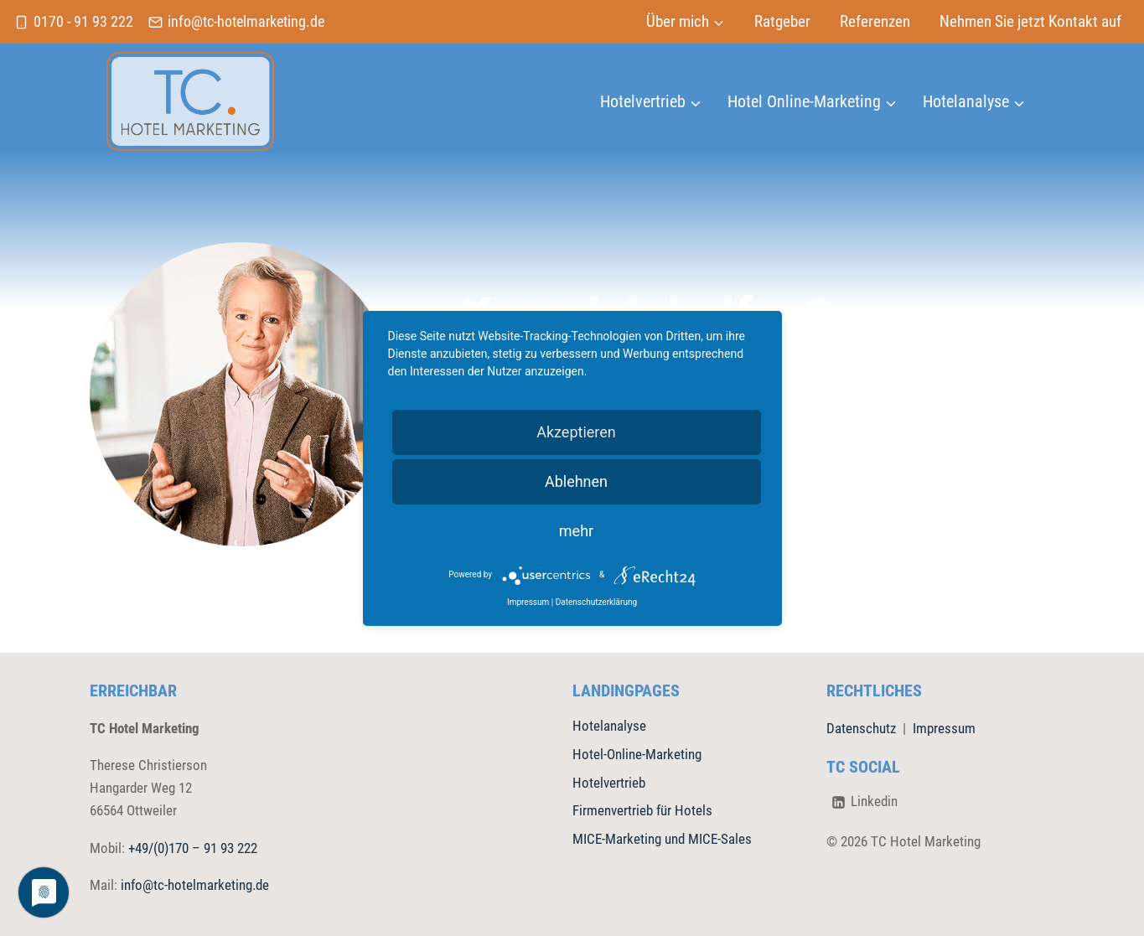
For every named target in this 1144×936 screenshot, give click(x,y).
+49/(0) (148, 848)
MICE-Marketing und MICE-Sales (662, 838)
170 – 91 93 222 (212, 848)
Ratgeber (782, 21)
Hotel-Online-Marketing (636, 754)
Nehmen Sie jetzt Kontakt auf (1030, 21)
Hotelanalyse (609, 725)
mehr (576, 531)
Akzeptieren (576, 432)
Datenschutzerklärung (596, 602)
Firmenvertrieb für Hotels (642, 810)
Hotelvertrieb (608, 782)
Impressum (944, 728)
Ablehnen (576, 481)
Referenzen (875, 21)
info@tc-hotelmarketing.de (195, 885)
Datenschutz (861, 728)
